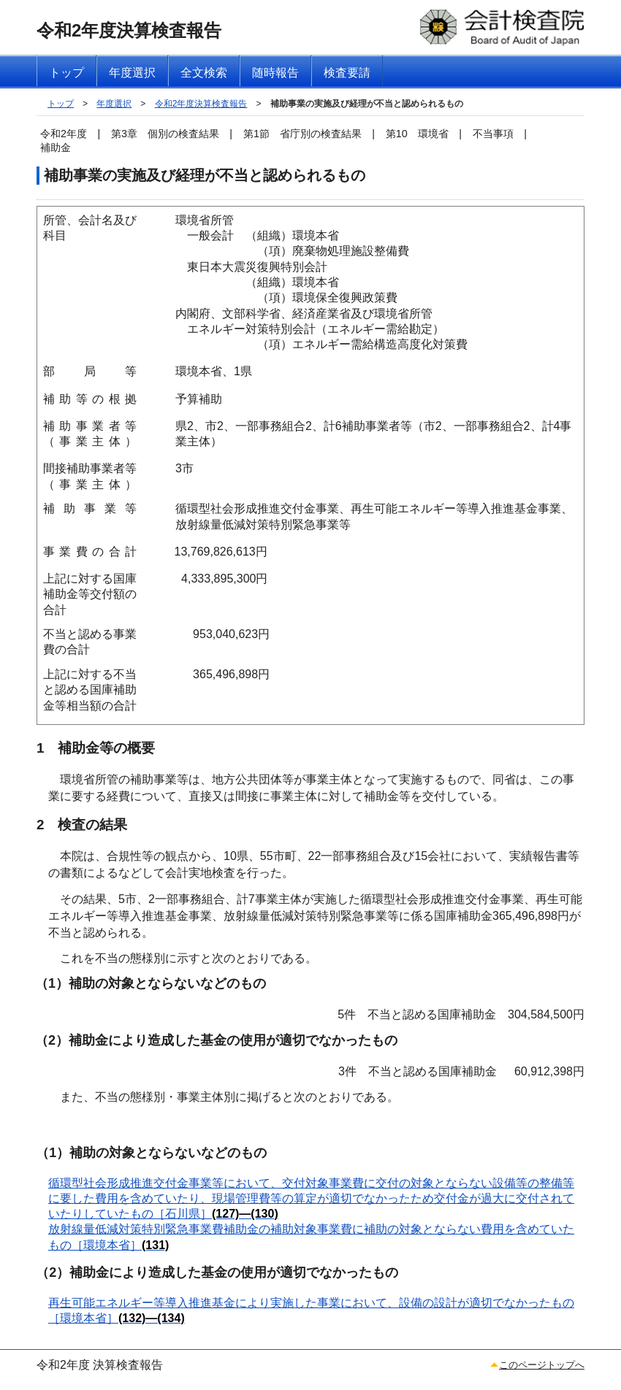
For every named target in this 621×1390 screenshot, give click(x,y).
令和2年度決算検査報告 (201, 104)
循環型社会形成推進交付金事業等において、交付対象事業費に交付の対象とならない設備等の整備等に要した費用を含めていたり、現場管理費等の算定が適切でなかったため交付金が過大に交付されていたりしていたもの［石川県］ (311, 1199)
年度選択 (114, 104)
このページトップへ (541, 1364)
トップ (60, 104)
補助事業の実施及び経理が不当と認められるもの (367, 104)
